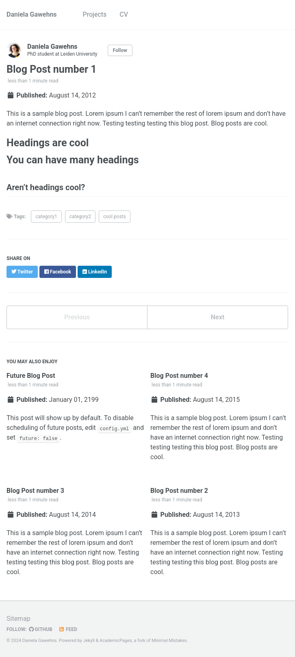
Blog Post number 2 (179, 490)
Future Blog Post (31, 375)
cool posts (114, 216)
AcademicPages (116, 640)
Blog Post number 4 (179, 375)
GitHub (40, 629)
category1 (46, 216)
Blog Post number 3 (35, 490)
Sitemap (18, 618)
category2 (80, 216)
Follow (120, 50)
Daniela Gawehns (32, 14)
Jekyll (89, 640)
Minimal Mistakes (169, 640)
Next (217, 317)
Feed (68, 629)
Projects (95, 14)
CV (123, 14)
